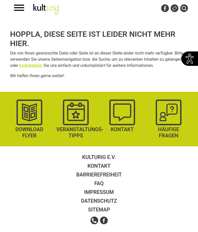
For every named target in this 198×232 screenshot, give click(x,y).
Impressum (99, 192)
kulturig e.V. (99, 157)
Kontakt (99, 166)
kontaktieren (31, 65)
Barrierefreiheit (99, 175)
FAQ (99, 183)
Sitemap (99, 210)
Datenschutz (99, 201)
